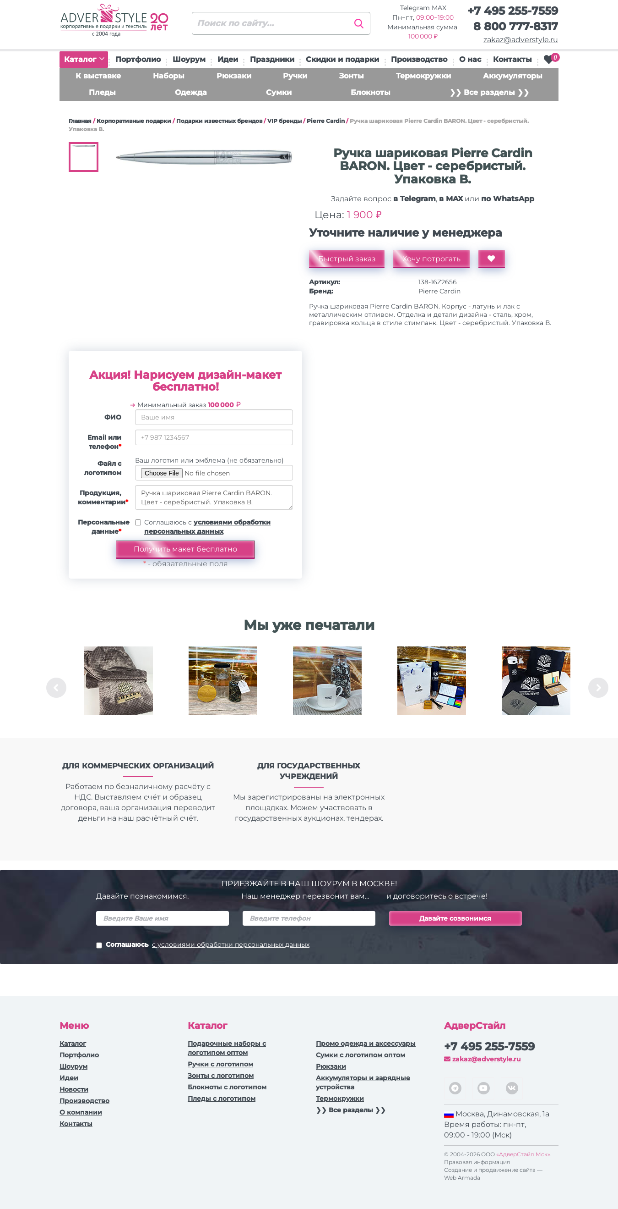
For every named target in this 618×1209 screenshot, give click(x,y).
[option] (118, 687)
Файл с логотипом (102, 468)
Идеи (227, 59)
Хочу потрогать (432, 258)
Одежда (191, 92)
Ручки (295, 76)
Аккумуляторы (512, 76)
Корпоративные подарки (134, 120)
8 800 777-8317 (515, 26)
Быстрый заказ (347, 258)
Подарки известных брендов (219, 120)
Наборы (168, 76)
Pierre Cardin (326, 120)
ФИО (112, 417)
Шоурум (189, 59)
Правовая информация (477, 1162)
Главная (80, 120)
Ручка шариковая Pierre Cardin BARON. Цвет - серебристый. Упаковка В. (214, 497)
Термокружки (423, 76)
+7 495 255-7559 (512, 10)
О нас (470, 59)
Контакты (512, 59)
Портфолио (138, 59)
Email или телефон (104, 442)
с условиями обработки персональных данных (230, 944)
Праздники (272, 59)
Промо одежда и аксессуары (366, 1043)
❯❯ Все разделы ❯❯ (489, 92)
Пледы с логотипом (221, 1098)
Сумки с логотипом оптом (360, 1055)
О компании (81, 1112)
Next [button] (598, 688)
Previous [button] (56, 688)
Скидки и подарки (342, 59)
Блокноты (370, 92)
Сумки (279, 92)
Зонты (351, 76)
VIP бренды (284, 120)
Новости (74, 1089)
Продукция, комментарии (103, 497)
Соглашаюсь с (207, 526)
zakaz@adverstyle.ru (520, 39)
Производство (419, 59)
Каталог (84, 59)
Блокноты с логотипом (227, 1087)
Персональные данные (103, 526)
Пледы (102, 92)
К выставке (98, 76)
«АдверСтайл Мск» (523, 1154)
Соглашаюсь (202, 945)
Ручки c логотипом (220, 1064)
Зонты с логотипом (221, 1075)
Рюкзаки (234, 76)
